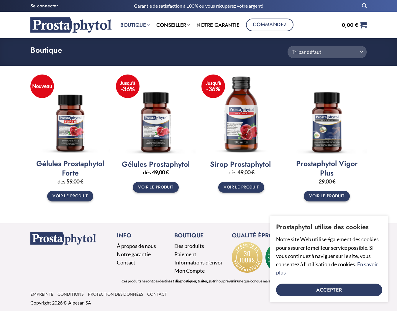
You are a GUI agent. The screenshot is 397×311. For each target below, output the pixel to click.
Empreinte (41, 294)
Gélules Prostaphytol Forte (70, 168)
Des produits (189, 246)
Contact (126, 262)
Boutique (135, 25)
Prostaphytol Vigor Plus (327, 168)
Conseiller (173, 25)
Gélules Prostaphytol (156, 164)
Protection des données (115, 294)
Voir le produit (70, 196)
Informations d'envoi (198, 262)
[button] (44, 6)
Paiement (185, 254)
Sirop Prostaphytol (241, 164)
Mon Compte (189, 271)
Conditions (70, 294)
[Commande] (327, 52)
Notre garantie (217, 25)
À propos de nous (136, 246)
